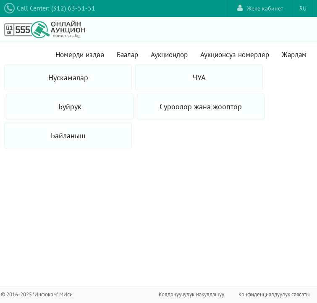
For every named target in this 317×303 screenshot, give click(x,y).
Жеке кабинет (260, 8)
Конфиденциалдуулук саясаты (274, 294)
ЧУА (199, 77)
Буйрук (69, 106)
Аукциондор (169, 54)
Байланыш (68, 135)
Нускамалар (68, 77)
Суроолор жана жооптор (201, 106)
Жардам (294, 54)
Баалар (127, 54)
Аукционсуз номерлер (234, 54)
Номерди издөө (79, 54)
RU (303, 8)
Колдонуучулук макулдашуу (191, 294)
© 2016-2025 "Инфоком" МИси (37, 294)
